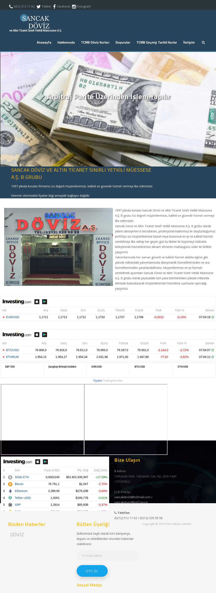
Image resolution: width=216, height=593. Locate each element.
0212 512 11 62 (24, 6)
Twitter (46, 6)
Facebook (63, 6)
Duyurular (123, 42)
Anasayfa (44, 42)
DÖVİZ (17, 534)
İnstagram (84, 6)
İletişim (189, 42)
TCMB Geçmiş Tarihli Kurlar (156, 42)
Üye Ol (92, 570)
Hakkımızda (66, 42)
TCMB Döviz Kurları (95, 42)
